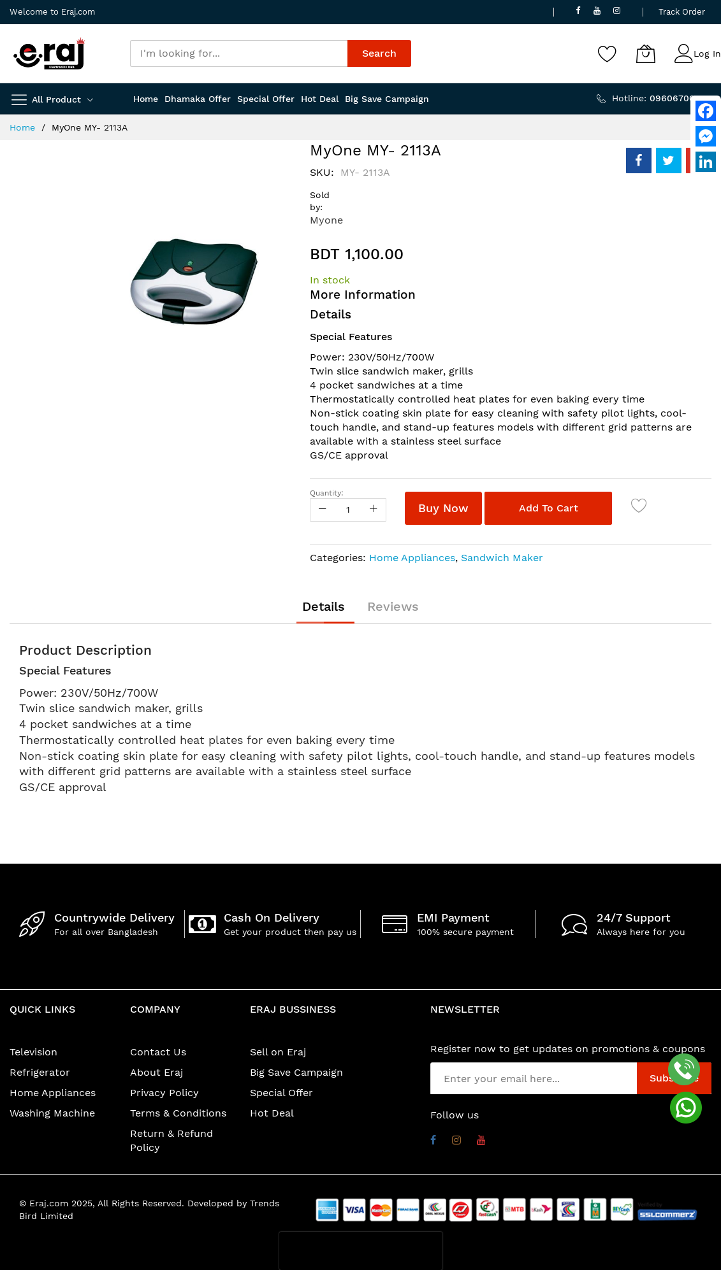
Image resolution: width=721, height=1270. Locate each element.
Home (22, 127)
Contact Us (158, 1052)
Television (33, 1052)
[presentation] (360, 1251)
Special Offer (281, 1093)
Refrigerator (40, 1072)
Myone (326, 220)
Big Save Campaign (296, 1072)
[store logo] (49, 53)
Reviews (393, 606)
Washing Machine (52, 1113)
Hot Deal (272, 1113)
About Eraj (156, 1072)
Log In (707, 53)
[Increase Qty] (373, 510)
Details (323, 606)
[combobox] (238, 53)
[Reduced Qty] (322, 510)
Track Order (682, 12)
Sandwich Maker (502, 558)
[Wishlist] (607, 53)
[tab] (323, 606)
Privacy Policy (164, 1093)
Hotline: (661, 98)
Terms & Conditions (178, 1113)
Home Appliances (412, 558)
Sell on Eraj (278, 1052)
